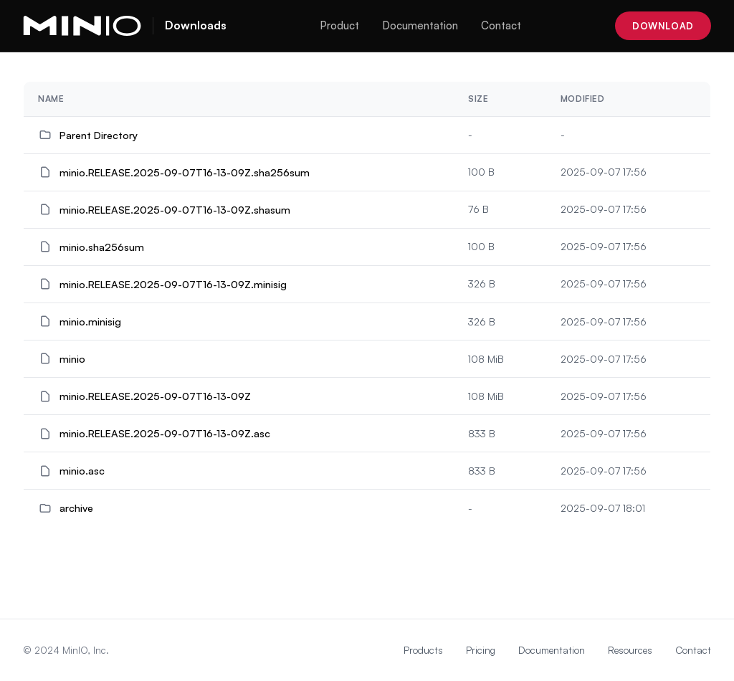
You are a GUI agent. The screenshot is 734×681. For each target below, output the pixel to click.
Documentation (420, 25)
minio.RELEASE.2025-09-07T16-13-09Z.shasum (174, 209)
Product (339, 25)
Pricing (480, 650)
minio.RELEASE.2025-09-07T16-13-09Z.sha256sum (184, 172)
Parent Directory (98, 134)
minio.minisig (90, 321)
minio (72, 358)
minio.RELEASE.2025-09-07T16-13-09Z (155, 395)
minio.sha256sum (101, 246)
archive (76, 507)
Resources (630, 650)
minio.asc (82, 470)
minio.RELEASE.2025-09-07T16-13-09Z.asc (164, 433)
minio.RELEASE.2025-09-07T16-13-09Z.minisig (173, 283)
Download (663, 26)
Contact (501, 25)
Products (423, 650)
